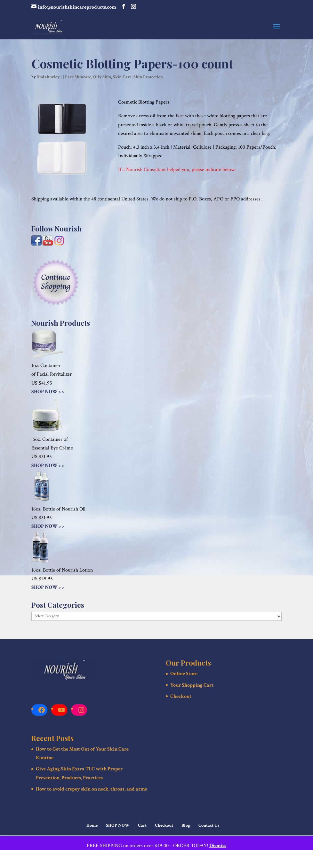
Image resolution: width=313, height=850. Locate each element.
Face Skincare (78, 77)
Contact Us (208, 825)
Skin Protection (148, 77)
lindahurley (48, 77)
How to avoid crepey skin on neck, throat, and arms (91, 789)
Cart (142, 825)
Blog (185, 825)
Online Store (183, 673)
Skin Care (122, 77)
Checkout (180, 696)
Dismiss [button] (217, 845)
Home (92, 825)
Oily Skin (102, 77)
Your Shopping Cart (191, 685)
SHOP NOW (118, 825)
